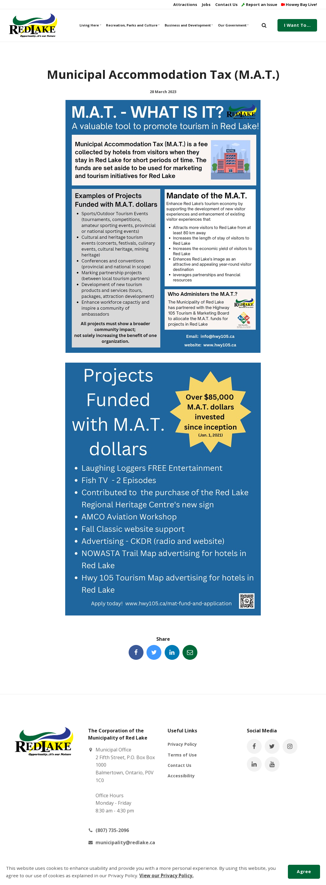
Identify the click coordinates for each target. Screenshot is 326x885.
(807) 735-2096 (112, 830)
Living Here (90, 25)
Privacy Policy (182, 744)
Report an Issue (259, 4)
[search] (264, 25)
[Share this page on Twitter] (153, 652)
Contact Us (226, 4)
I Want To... (297, 25)
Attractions (184, 4)
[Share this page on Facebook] (136, 652)
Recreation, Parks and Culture (132, 25)
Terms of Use (182, 755)
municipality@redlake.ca (125, 842)
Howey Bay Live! (299, 4)
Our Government (233, 25)
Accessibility (181, 776)
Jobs (205, 4)
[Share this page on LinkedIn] (172, 652)
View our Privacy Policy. (166, 875)
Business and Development (188, 25)
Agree (304, 871)
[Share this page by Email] (190, 652)
